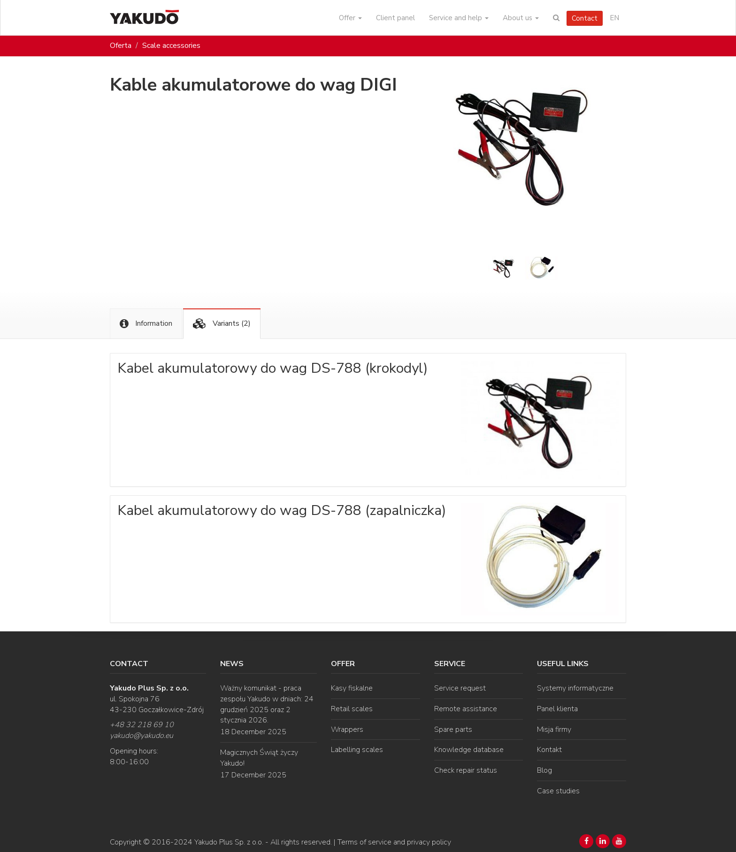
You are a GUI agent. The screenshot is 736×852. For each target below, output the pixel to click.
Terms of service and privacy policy (394, 842)
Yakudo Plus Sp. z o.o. (228, 842)
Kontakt (549, 750)
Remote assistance (465, 709)
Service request (460, 688)
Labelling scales (357, 750)
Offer (350, 18)
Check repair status (465, 770)
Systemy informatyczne (575, 688)
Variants (222, 323)
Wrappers (347, 729)
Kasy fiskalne (352, 688)
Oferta (120, 45)
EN (614, 18)
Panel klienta (557, 709)
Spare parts (453, 729)
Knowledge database (469, 750)
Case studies (558, 791)
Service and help (459, 18)
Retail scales (352, 709)
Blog (544, 770)
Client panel (395, 18)
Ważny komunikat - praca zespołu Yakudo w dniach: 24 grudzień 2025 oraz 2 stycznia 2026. (267, 704)
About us (521, 18)
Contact (585, 18)
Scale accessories (171, 45)
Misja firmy (554, 729)
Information (146, 323)
